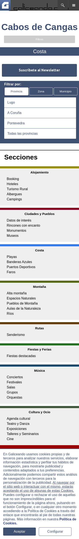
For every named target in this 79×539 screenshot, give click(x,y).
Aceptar (19, 531)
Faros (11, 272)
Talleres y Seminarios (23, 434)
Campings (14, 199)
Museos (13, 235)
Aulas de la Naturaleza (24, 308)
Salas (11, 387)
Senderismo (16, 335)
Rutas (39, 328)
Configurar (55, 531)
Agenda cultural (18, 418)
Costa (39, 250)
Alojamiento (40, 172)
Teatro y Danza (18, 423)
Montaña (39, 286)
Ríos (10, 313)
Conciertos (15, 377)
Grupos (12, 392)
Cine (10, 439)
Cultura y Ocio (39, 412)
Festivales (14, 382)
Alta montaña (17, 293)
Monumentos (16, 230)
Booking (13, 179)
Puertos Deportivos (21, 267)
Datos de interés (19, 220)
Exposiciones (17, 429)
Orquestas (14, 397)
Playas (12, 257)
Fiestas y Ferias (39, 349)
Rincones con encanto (23, 225)
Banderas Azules (19, 262)
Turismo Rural (17, 189)
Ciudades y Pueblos (39, 214)
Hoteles (12, 184)
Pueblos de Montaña (22, 303)
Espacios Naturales (21, 298)
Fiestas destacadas (21, 356)
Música (39, 370)
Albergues (14, 194)
